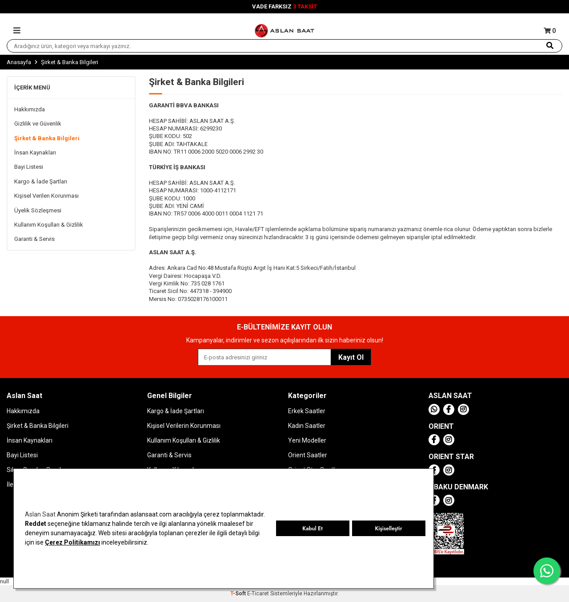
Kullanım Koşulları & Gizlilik (48, 224)
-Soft (238, 593)
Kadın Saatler (306, 425)
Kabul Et (312, 529)
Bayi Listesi (28, 166)
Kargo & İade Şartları (40, 181)
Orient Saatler (307, 455)
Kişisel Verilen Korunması (46, 195)
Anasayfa (19, 62)
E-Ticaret (258, 593)
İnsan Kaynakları (35, 152)
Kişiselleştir (388, 529)
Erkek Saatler (306, 411)
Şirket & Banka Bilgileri (47, 138)
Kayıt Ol (351, 357)
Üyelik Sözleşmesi (37, 210)
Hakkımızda (29, 109)
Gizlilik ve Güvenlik (37, 123)
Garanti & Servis (34, 239)
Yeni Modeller (307, 440)
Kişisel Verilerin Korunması (183, 425)
